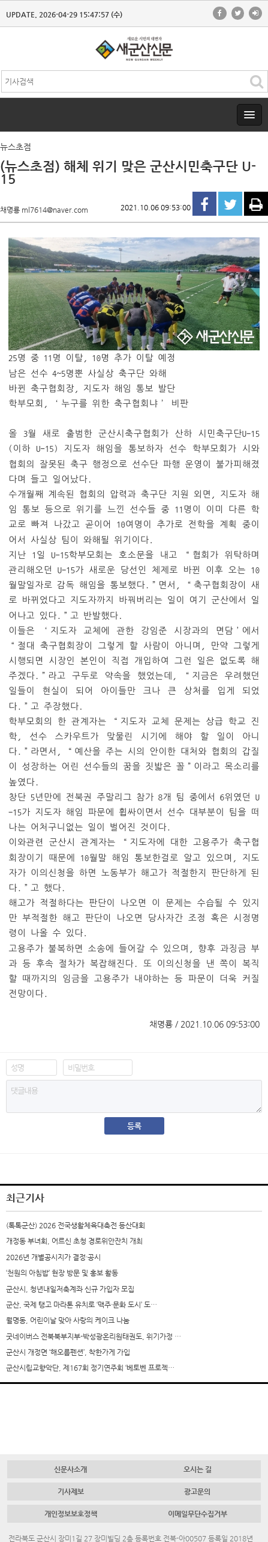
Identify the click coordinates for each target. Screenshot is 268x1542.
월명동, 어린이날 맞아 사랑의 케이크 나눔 (68, 1320)
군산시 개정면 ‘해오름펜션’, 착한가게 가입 (68, 1352)
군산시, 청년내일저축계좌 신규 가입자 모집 (70, 1289)
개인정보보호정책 (70, 1514)
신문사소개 (70, 1469)
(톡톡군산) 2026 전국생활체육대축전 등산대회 (75, 1225)
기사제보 (71, 1491)
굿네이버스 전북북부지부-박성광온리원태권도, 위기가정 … (93, 1336)
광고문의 (197, 1491)
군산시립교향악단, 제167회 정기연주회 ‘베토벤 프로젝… (90, 1368)
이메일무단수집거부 (197, 1514)
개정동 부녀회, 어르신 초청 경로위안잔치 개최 (74, 1241)
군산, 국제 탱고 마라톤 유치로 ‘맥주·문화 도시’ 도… (81, 1304)
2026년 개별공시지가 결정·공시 (53, 1257)
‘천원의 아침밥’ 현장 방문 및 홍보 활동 (62, 1273)
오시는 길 (197, 1469)
